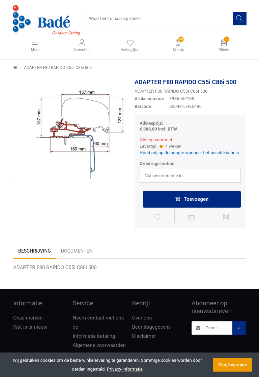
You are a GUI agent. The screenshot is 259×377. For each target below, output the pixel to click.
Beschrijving (34, 251)
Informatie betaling (94, 337)
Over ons (142, 318)
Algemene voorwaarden (99, 346)
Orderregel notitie (157, 163)
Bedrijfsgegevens (151, 328)
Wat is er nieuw (30, 328)
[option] (68, 134)
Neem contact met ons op (98, 323)
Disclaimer (144, 337)
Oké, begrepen (232, 364)
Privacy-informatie (125, 369)
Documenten (77, 251)
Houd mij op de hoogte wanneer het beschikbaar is (189, 152)
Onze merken (28, 318)
